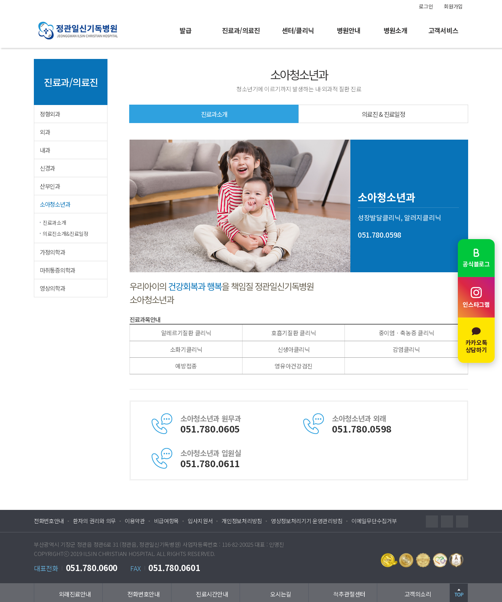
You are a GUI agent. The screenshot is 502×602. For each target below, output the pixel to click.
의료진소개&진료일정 (65, 233)
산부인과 (50, 186)
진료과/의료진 (241, 30)
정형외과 (50, 113)
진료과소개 (54, 222)
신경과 (47, 168)
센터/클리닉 (298, 30)
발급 (185, 30)
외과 (45, 131)
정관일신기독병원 (93, 30)
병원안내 (348, 30)
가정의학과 (52, 252)
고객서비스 (443, 30)
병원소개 (395, 30)
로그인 (426, 6)
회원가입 (453, 6)
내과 (45, 150)
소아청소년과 (55, 204)
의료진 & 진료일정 (383, 114)
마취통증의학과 (57, 270)
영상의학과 (52, 288)
